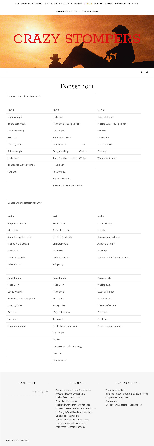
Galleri (109, 3)
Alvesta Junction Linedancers (70, 393)
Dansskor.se (111, 400)
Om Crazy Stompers (32, 3)
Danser (88, 3)
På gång (98, 3)
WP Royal (24, 440)
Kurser (48, 3)
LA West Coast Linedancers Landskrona (76, 408)
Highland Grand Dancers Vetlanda (73, 404)
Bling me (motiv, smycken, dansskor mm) (126, 393)
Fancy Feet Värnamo (66, 400)
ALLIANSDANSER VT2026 (68, 11)
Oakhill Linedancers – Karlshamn (72, 419)
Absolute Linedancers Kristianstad (73, 389)
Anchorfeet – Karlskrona (68, 397)
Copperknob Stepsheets (118, 397)
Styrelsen (76, 3)
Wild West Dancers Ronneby (70, 426)
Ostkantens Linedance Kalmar (71, 423)
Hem (17, 3)
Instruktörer (61, 3)
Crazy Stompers (77, 39)
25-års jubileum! (90, 11)
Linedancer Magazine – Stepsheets (123, 404)
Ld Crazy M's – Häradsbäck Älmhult (74, 412)
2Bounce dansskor (115, 389)
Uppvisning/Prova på (126, 3)
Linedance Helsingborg (67, 415)
